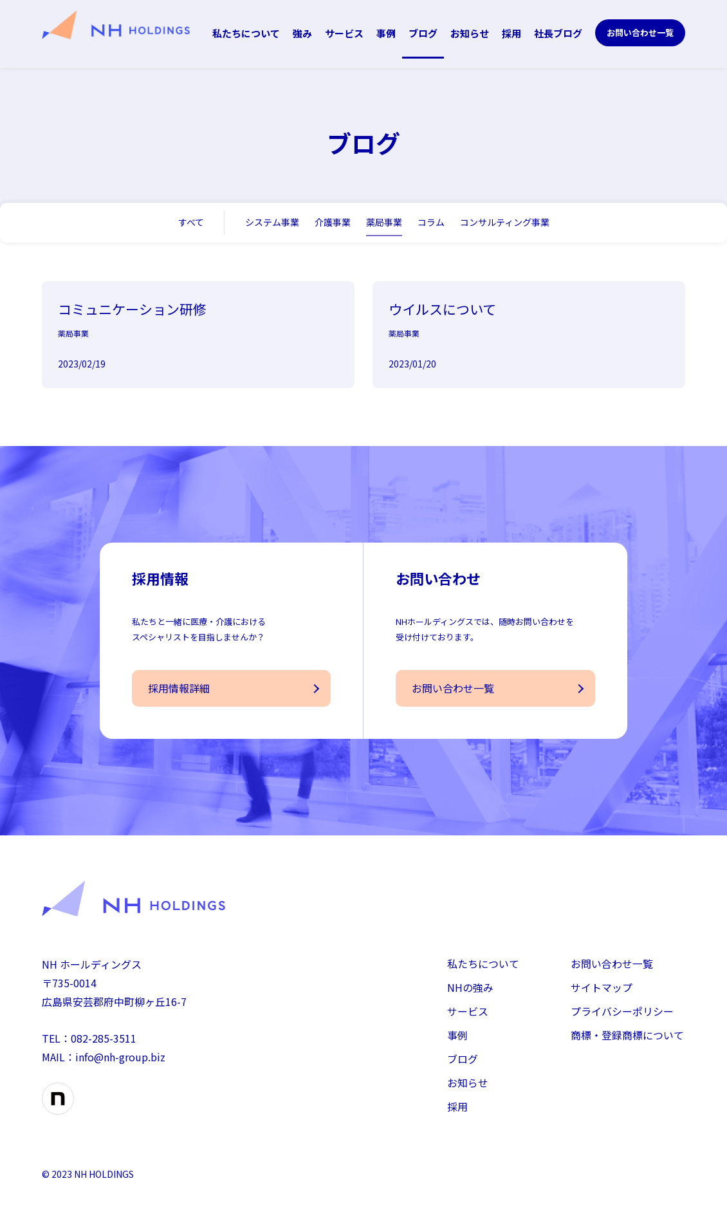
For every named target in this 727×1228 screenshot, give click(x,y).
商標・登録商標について (627, 1045)
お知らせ (469, 33)
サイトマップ (601, 997)
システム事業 (272, 222)
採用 (511, 33)
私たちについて (246, 33)
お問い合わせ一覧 (640, 32)
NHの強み (470, 997)
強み (302, 33)
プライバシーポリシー (622, 1020)
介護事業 (333, 222)
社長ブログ (558, 33)
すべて (191, 222)
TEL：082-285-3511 (89, 1048)
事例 (386, 33)
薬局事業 (384, 222)
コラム (431, 222)
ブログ (423, 33)
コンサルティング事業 (504, 222)
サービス (344, 33)
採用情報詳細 (179, 697)
